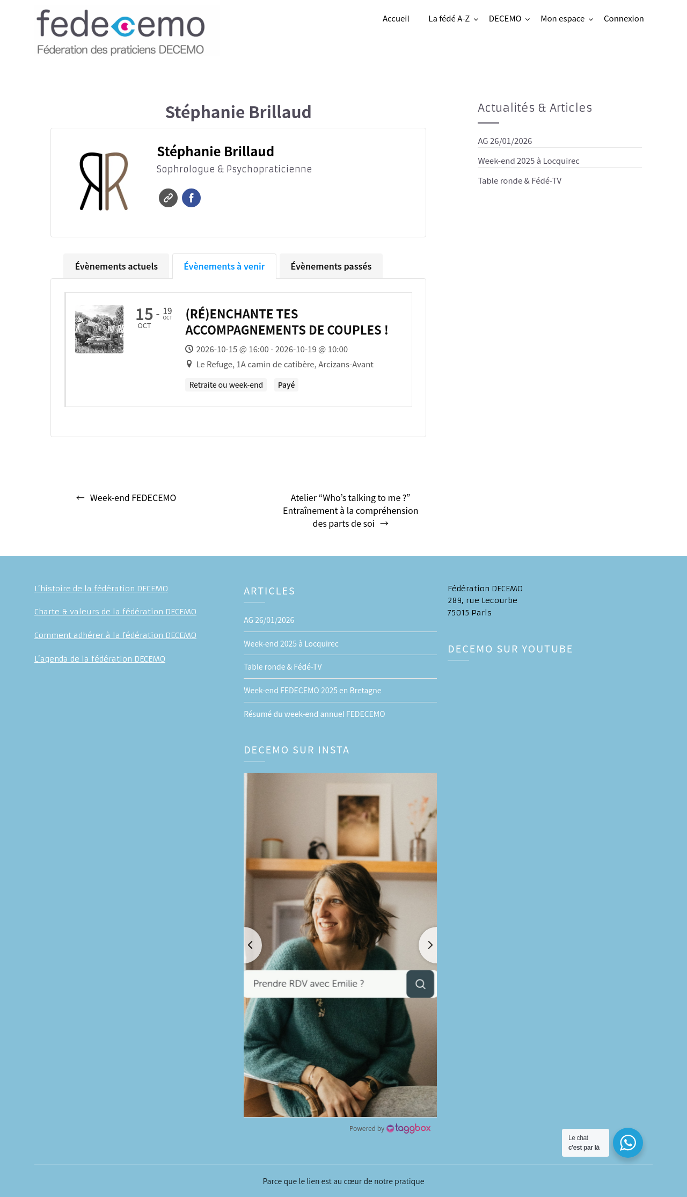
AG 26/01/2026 (505, 140)
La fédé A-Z (449, 18)
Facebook (191, 197)
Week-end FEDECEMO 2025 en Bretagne (312, 690)
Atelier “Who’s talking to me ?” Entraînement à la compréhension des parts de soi (350, 510)
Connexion (624, 18)
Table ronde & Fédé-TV (519, 180)
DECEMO (505, 18)
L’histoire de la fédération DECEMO (101, 588)
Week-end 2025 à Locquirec (528, 160)
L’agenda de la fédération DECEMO (99, 659)
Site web (168, 197)
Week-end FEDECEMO (133, 497)
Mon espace (562, 18)
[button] (340, 945)
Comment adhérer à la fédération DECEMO (115, 635)
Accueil (396, 18)
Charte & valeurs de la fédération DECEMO (115, 611)
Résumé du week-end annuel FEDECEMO (314, 713)
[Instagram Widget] (390, 1128)
